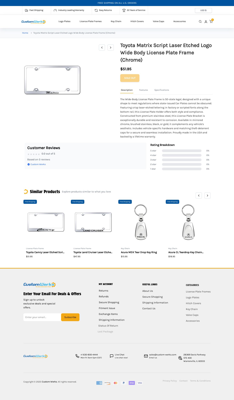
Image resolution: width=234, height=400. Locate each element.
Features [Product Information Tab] (143, 90)
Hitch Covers (137, 21)
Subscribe (70, 319)
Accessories (179, 21)
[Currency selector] (203, 10)
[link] (205, 21)
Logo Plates (64, 21)
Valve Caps (158, 21)
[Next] (111, 47)
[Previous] (102, 47)
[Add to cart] (129, 78)
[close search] (200, 21)
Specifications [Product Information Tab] (161, 90)
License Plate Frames (91, 21)
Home (25, 32)
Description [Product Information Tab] (127, 90)
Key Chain (116, 21)
